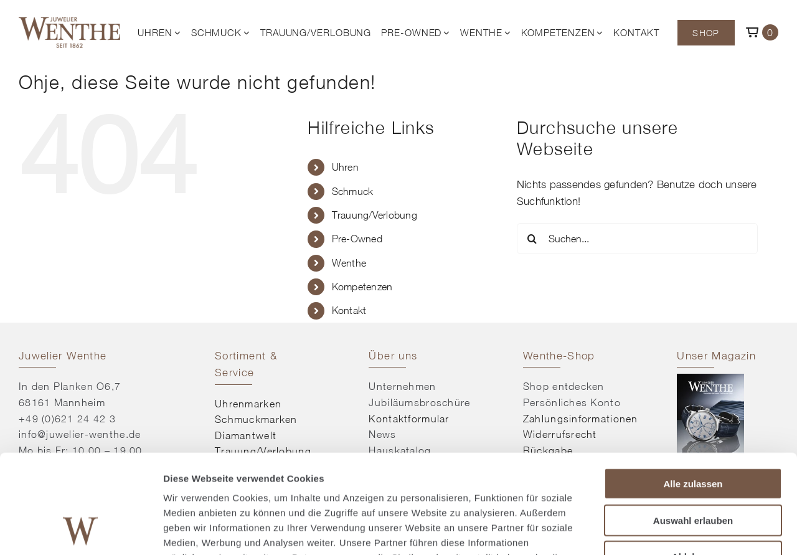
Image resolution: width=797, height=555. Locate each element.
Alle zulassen (692, 391)
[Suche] (532, 238)
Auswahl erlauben (693, 427)
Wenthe (349, 262)
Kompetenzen (362, 286)
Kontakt (349, 310)
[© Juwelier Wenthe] (69, 22)
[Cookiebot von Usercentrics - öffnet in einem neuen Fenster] (80, 530)
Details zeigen (662, 530)
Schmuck (353, 191)
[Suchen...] (637, 238)
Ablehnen (693, 463)
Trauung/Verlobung (374, 215)
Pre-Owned (357, 238)
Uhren (345, 167)
